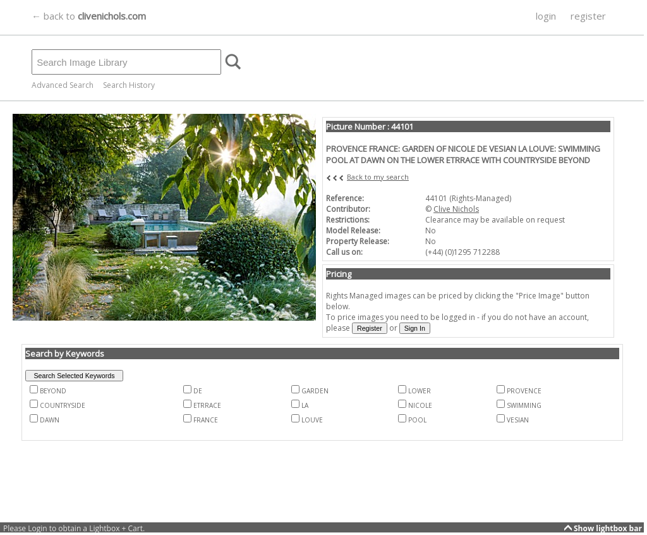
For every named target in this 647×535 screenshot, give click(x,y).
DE (197, 390)
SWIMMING (524, 405)
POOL (417, 419)
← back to (89, 15)
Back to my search (378, 176)
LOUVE (312, 419)
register (588, 15)
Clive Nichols (456, 209)
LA (304, 405)
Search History (129, 85)
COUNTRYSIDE (62, 405)
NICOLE (420, 405)
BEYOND (53, 390)
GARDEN (315, 390)
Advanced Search (63, 85)
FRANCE (205, 419)
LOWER (419, 390)
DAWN (49, 419)
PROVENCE (524, 390)
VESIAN (518, 419)
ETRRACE (207, 405)
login (546, 15)
